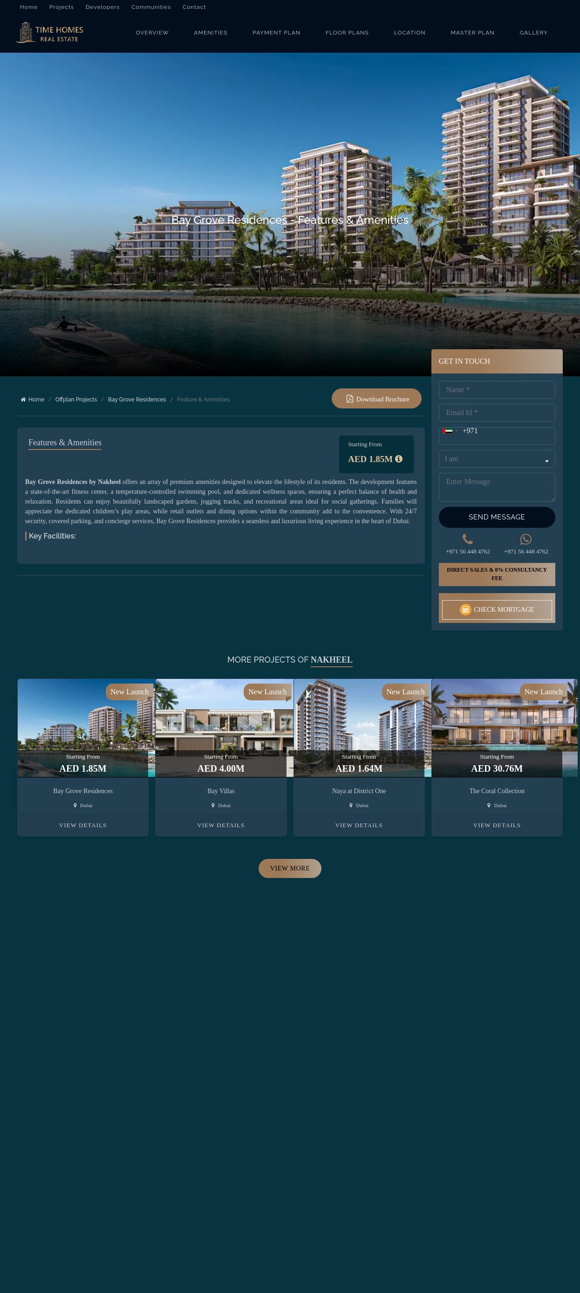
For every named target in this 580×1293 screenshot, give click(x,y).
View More (290, 858)
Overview (152, 35)
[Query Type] (497, 448)
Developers (103, 7)
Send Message (497, 507)
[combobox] (458, 420)
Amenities (210, 35)
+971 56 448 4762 (468, 541)
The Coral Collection (497, 781)
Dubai (83, 795)
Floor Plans (347, 35)
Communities (151, 7)
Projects (61, 7)
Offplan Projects (76, 405)
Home (29, 7)
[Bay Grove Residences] (53, 35)
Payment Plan (276, 35)
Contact (194, 7)
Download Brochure (382, 404)
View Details (83, 815)
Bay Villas (220, 781)
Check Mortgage (497, 600)
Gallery (534, 35)
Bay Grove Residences (137, 405)
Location (410, 35)
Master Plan (473, 35)
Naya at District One (359, 781)
